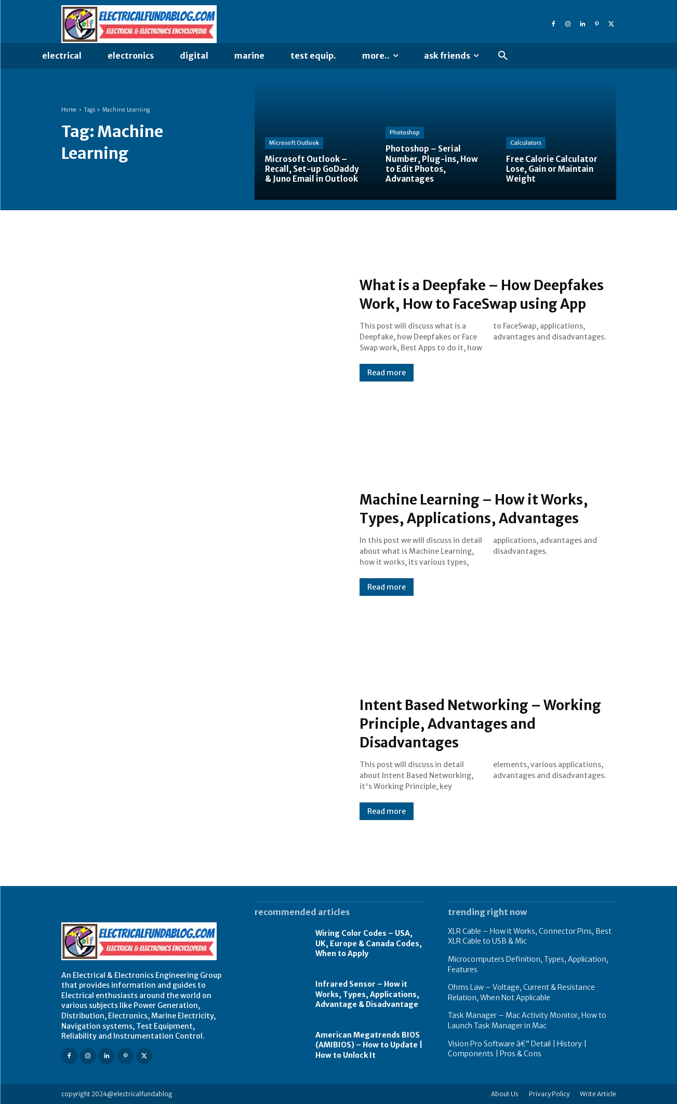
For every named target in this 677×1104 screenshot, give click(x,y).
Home (69, 109)
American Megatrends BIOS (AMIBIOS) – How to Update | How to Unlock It (368, 1045)
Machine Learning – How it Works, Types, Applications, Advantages (465, 508)
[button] (503, 56)
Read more (386, 382)
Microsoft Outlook (294, 142)
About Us (505, 1094)
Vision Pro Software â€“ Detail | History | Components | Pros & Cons (517, 1049)
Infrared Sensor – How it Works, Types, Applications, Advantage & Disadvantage (367, 994)
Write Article (598, 1094)
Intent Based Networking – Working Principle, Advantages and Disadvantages (477, 723)
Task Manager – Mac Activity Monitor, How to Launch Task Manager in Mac (527, 1020)
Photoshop (405, 132)
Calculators (525, 142)
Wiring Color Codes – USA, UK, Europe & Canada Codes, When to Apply (368, 943)
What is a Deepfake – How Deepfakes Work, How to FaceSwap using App (458, 293)
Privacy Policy (549, 1094)
